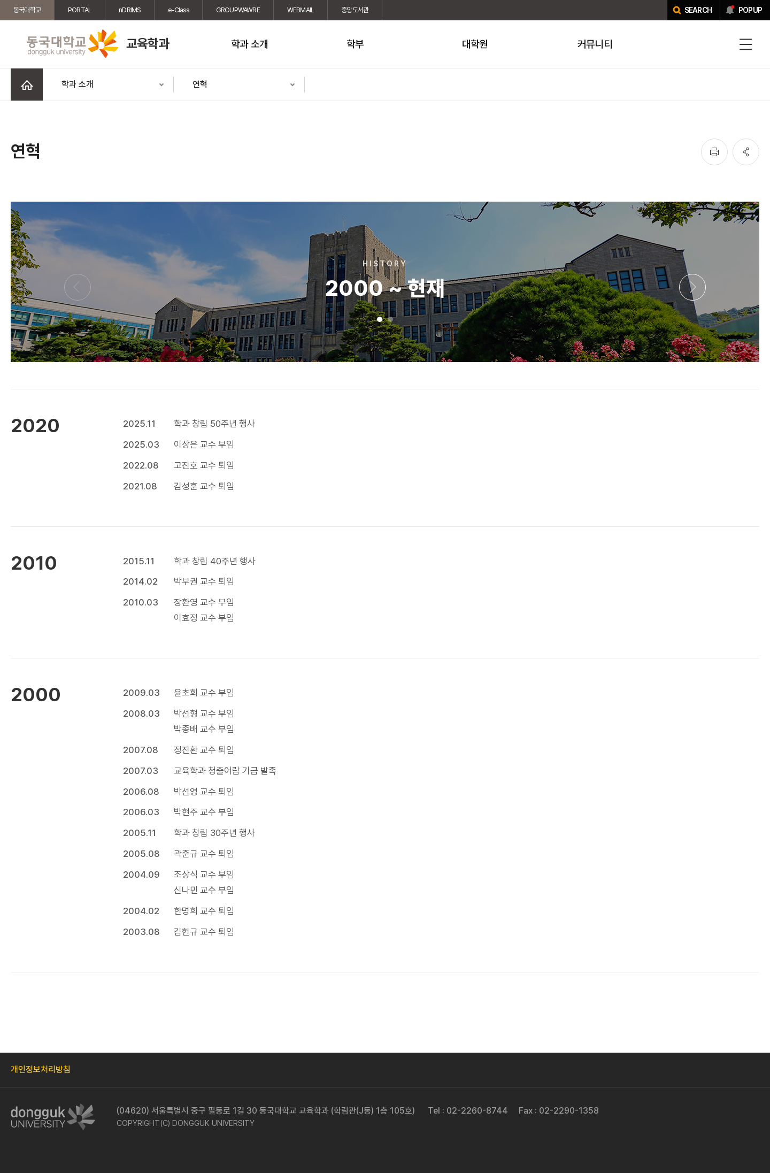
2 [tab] (390, 319)
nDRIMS (130, 10)
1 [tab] (379, 319)
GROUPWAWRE (238, 10)
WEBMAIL (300, 10)
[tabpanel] (385, 587)
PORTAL (79, 10)
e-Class (178, 10)
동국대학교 (27, 10)
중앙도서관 (354, 10)
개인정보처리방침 (41, 1069)
